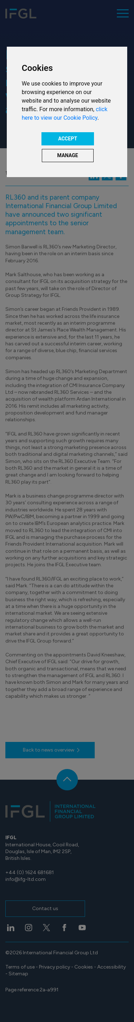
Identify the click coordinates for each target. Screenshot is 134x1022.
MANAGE (67, 155)
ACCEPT (67, 138)
